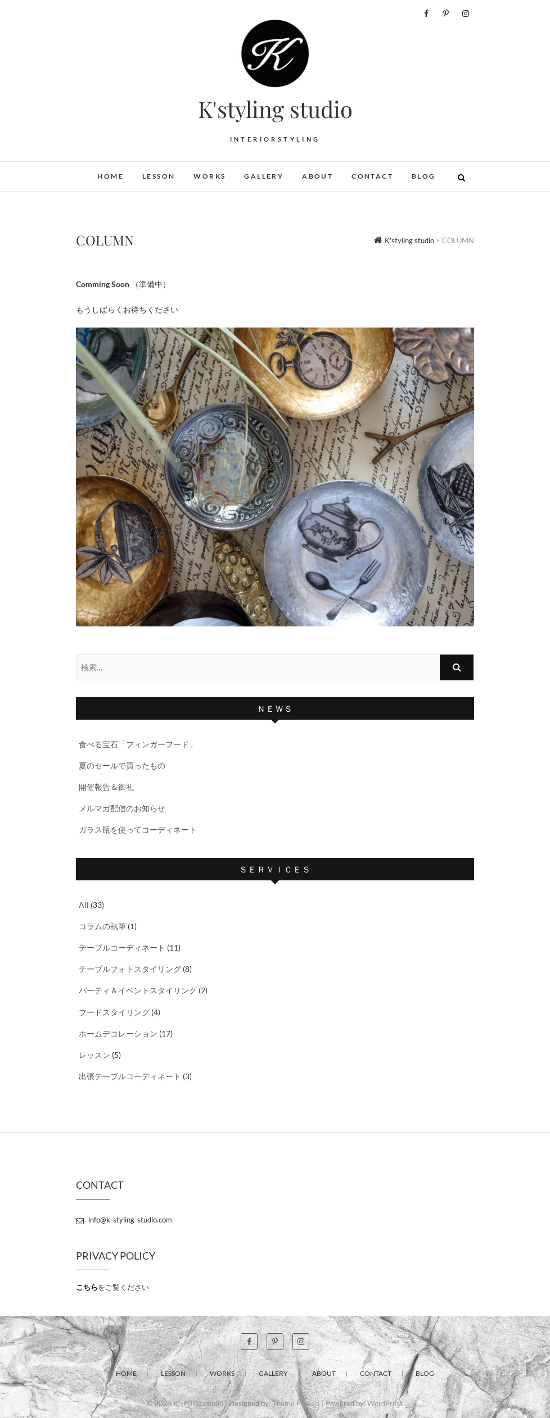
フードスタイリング (114, 1012)
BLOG (424, 176)
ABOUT (317, 176)
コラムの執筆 (102, 926)
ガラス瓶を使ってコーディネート (138, 829)
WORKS (209, 176)
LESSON (158, 176)
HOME (110, 176)
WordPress (385, 1403)
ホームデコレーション (118, 1033)
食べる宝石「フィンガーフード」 (138, 744)
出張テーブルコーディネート (130, 1076)
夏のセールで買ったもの (122, 765)
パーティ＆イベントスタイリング (138, 990)
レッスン (94, 1055)
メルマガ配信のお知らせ (122, 808)
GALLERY (263, 176)
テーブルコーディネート (122, 947)
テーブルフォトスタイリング (130, 969)
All (84, 905)
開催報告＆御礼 (106, 787)
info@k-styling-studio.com (124, 1219)
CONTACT (372, 176)
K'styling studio (275, 109)
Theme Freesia (296, 1403)
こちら (87, 1287)
